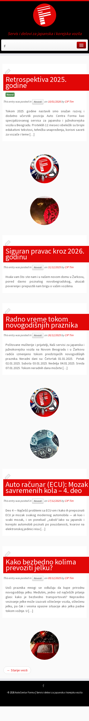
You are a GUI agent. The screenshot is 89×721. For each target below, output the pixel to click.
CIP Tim (69, 101)
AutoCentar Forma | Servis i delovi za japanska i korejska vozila (49, 692)
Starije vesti (17, 670)
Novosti (38, 101)
